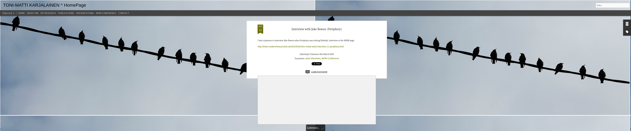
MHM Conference (330, 58)
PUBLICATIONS (66, 13)
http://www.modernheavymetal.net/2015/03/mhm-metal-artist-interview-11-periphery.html (301, 46)
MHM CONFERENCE (106, 13)
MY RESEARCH (48, 13)
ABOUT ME (32, 13)
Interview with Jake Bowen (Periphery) (317, 29)
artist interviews (312, 58)
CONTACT (123, 13)
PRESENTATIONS (85, 13)
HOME (21, 13)
